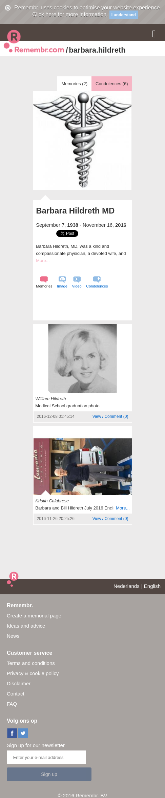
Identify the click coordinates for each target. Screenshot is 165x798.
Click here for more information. (70, 14)
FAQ (12, 704)
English (152, 586)
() (110, 416)
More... (42, 260)
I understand (123, 15)
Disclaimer (18, 683)
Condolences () (112, 83)
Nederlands (127, 586)
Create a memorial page (34, 615)
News (13, 636)
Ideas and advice (26, 626)
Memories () (74, 83)
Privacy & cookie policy (33, 673)
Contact (15, 694)
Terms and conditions (31, 663)
